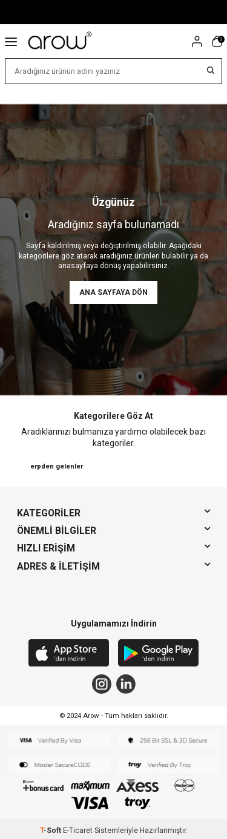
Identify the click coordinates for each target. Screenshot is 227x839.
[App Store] (68, 654)
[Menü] (11, 41)
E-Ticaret (78, 830)
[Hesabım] (197, 41)
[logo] (60, 41)
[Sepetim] (217, 41)
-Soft (51, 830)
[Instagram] (101, 684)
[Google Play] (158, 654)
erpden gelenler (56, 466)
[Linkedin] (126, 684)
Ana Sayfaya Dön (113, 292)
